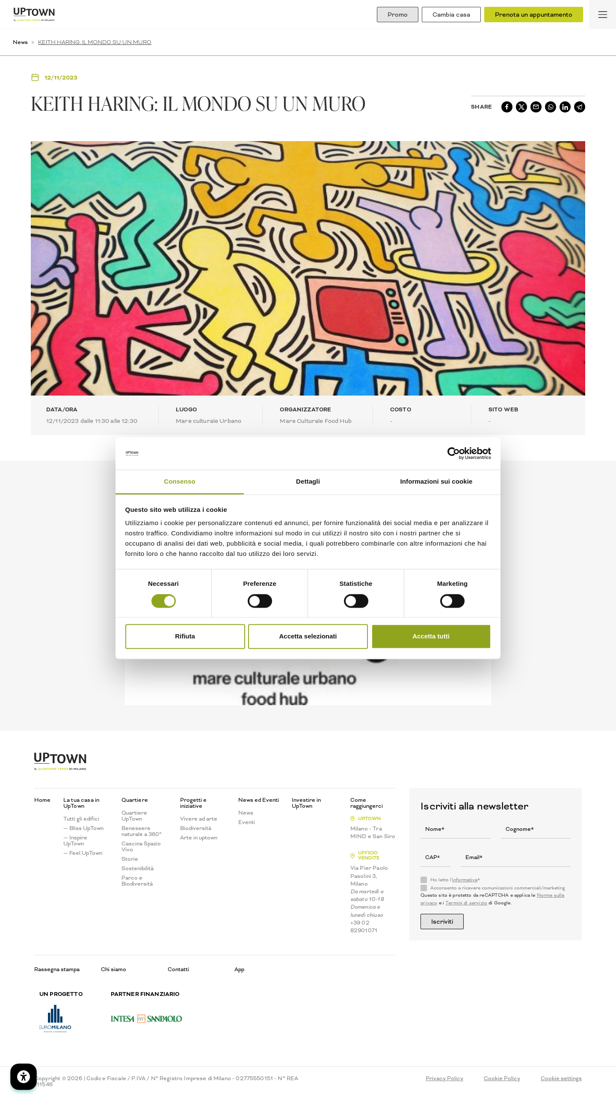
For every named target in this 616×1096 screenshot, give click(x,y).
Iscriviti (442, 921)
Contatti (178, 969)
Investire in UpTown (306, 803)
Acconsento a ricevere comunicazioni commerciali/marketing (497, 888)
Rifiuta (185, 636)
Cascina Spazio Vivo (141, 847)
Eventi (246, 822)
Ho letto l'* (455, 880)
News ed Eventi (258, 800)
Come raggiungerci (366, 803)
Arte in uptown (198, 838)
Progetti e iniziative (193, 803)
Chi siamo (113, 969)
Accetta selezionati (308, 636)
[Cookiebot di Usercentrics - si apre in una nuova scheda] (453, 453)
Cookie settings (561, 1078)
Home (42, 800)
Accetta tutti (431, 636)
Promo (398, 14)
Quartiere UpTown (134, 816)
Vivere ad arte (198, 819)
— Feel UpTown (82, 853)
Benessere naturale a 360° (141, 831)
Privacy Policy (444, 1078)
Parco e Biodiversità (137, 881)
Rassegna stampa (57, 969)
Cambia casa (451, 14)
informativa (464, 880)
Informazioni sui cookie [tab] (436, 481)
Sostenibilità (137, 868)
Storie (129, 859)
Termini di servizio (466, 903)
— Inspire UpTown (75, 841)
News (20, 42)
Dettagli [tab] (308, 481)
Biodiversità (195, 828)
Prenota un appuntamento (533, 14)
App (239, 969)
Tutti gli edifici (81, 819)
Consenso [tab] (179, 481)
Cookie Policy (502, 1078)
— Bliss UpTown (83, 828)
